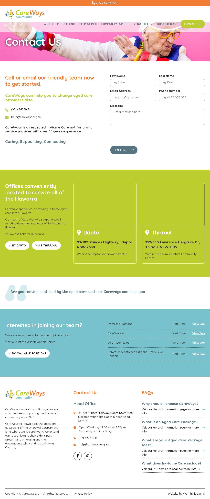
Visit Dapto (17, 245)
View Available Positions (27, 353)
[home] (25, 14)
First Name (118, 76)
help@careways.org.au (26, 117)
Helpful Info (88, 24)
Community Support (115, 24)
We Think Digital (194, 493)
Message (116, 105)
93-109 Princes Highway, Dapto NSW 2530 (105, 413)
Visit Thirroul (46, 245)
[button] (143, 24)
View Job (198, 323)
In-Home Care (66, 24)
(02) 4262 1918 (20, 109)
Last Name (166, 76)
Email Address (120, 91)
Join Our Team (167, 24)
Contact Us (192, 24)
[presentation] (135, 134)
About (48, 24)
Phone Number (169, 91)
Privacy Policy (83, 493)
